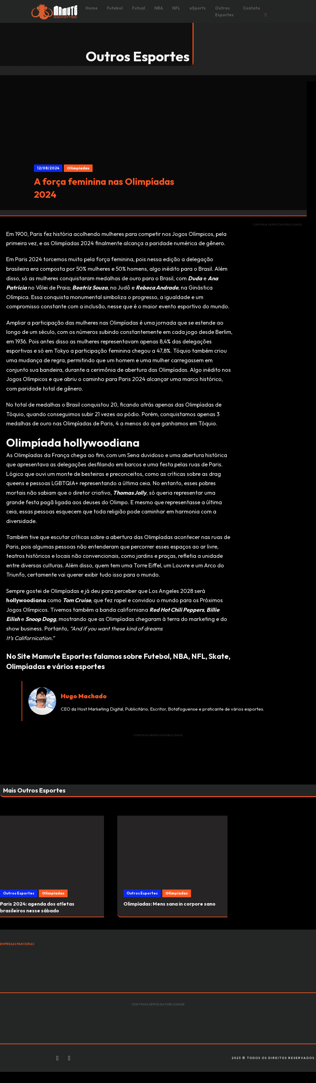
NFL (176, 8)
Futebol (115, 8)
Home (91, 8)
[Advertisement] (277, 323)
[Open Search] (265, 15)
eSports (197, 8)
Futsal (138, 8)
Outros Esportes (224, 11)
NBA (158, 8)
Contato (251, 8)
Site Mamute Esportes (54, 656)
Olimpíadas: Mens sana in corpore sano (169, 904)
